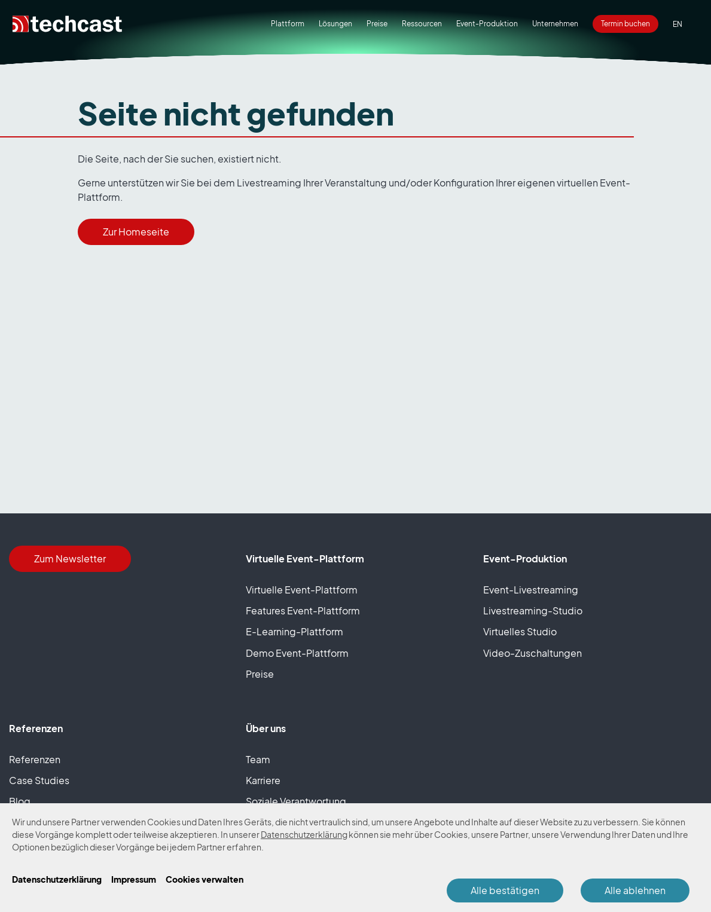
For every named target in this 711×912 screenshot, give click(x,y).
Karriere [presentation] (263, 780)
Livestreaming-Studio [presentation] (532, 611)
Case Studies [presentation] (39, 780)
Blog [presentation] (19, 801)
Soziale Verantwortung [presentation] (296, 801)
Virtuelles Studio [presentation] (520, 632)
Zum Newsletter (70, 559)
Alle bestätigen (505, 890)
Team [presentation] (258, 760)
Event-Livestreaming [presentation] (530, 590)
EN (677, 24)
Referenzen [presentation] (34, 760)
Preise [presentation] (260, 674)
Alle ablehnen (635, 890)
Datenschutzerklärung (304, 835)
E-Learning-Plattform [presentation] (294, 632)
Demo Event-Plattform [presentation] (297, 653)
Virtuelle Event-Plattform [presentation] (302, 590)
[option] (677, 24)
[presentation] (377, 24)
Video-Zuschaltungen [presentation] (532, 653)
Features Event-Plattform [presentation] (303, 611)
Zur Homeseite (136, 232)
